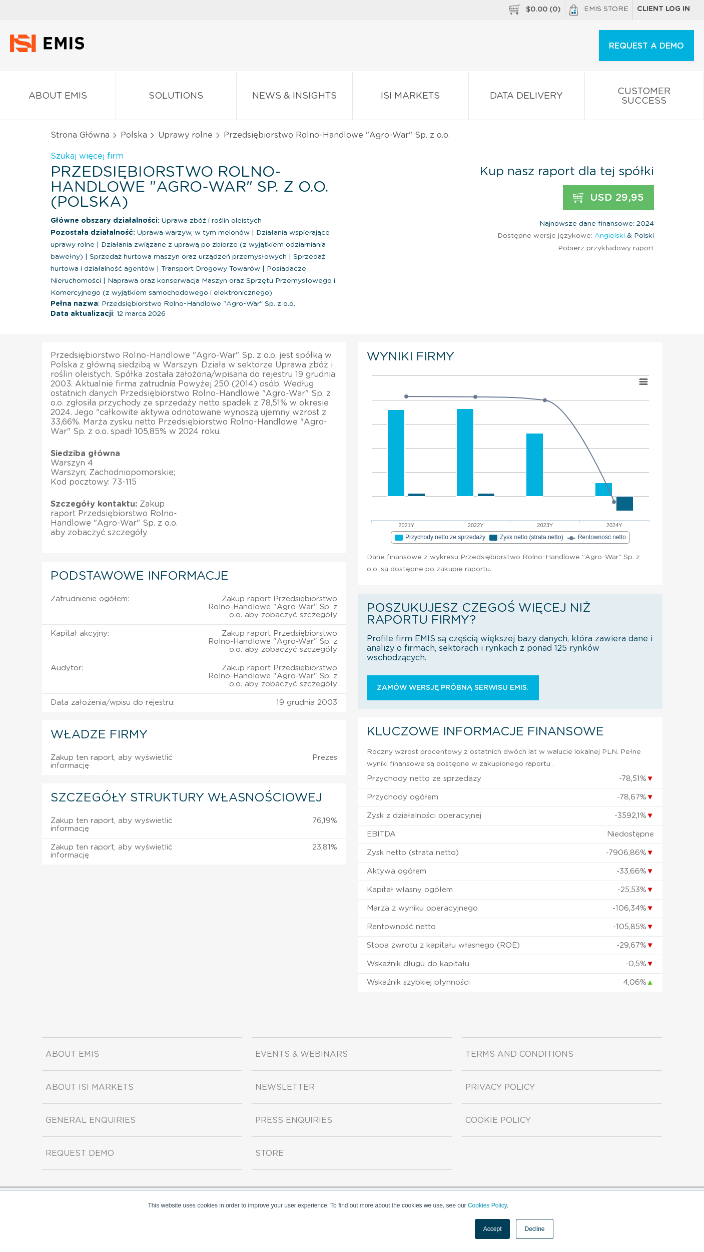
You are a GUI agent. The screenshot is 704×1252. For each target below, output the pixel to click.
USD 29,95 (608, 198)
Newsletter (285, 1087)
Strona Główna (80, 135)
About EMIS (58, 98)
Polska (134, 135)
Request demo (80, 1153)
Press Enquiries (293, 1120)
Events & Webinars (301, 1054)
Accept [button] (492, 1228)
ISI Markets (410, 98)
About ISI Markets (90, 1087)
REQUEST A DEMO (646, 46)
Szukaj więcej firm (87, 156)
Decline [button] (534, 1228)
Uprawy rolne (185, 135)
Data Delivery (526, 98)
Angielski (609, 235)
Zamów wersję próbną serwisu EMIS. (453, 687)
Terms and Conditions (519, 1054)
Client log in (663, 9)
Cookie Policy (498, 1120)
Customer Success (644, 98)
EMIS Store (598, 10)
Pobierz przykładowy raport (606, 248)
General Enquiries (91, 1120)
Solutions (176, 98)
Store (269, 1153)
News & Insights (294, 98)
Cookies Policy (487, 1205)
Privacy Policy (500, 1087)
